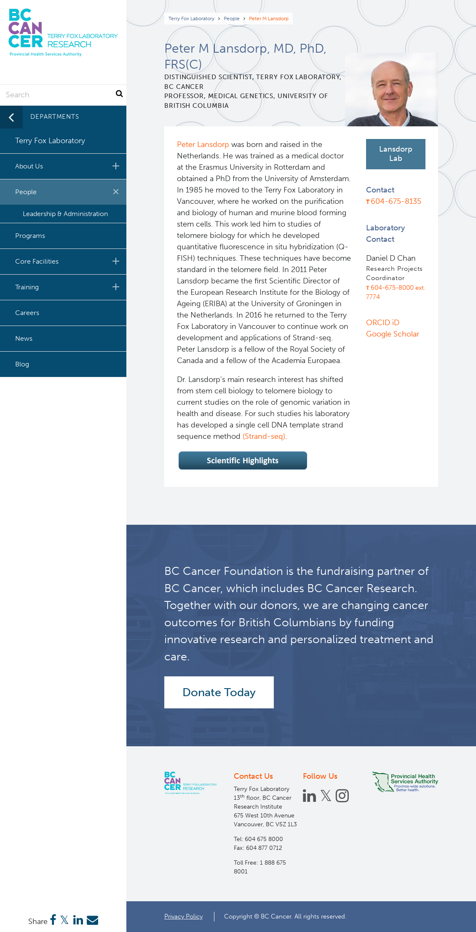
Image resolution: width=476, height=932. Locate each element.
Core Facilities (68, 261)
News (23, 338)
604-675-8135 (396, 201)
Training (68, 286)
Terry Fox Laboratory (191, 18)
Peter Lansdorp (204, 144)
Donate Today (219, 692)
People (232, 18)
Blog (22, 364)
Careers (27, 313)
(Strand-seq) (264, 436)
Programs (30, 236)
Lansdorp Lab (395, 153)
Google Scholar (392, 334)
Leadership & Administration (65, 214)
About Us (68, 166)
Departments (54, 116)
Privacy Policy (183, 916)
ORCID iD (382, 322)
